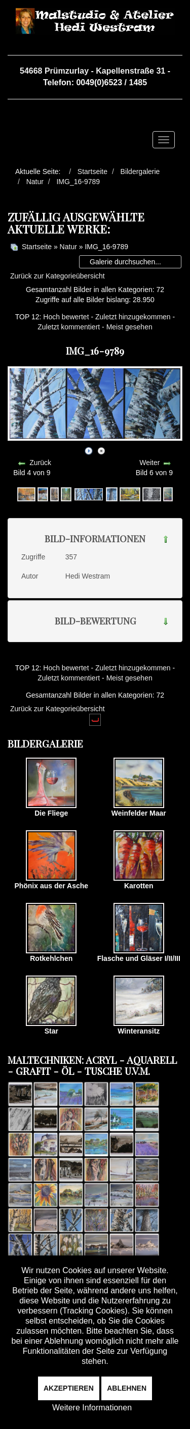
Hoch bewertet (66, 317)
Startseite (37, 247)
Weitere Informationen (92, 1407)
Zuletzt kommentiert (68, 327)
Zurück (40, 463)
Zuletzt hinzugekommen (133, 317)
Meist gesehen (129, 327)
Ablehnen (126, 1388)
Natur (68, 247)
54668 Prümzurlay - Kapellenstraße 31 (92, 71)
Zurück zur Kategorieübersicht (57, 276)
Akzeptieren (69, 1388)
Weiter (149, 463)
